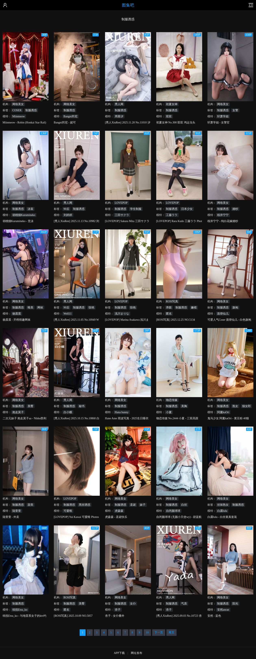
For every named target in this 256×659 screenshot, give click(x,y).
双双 (169, 116)
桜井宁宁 (223, 215)
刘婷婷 (68, 215)
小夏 (169, 412)
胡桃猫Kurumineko (23, 215)
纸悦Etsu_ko (19, 609)
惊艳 (91, 307)
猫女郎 (246, 406)
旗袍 (235, 307)
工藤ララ (171, 215)
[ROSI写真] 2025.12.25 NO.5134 (175, 319)
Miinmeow (18, 116)
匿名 (169, 313)
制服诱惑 (31, 110)
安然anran (223, 609)
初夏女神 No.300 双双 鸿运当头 (175, 122)
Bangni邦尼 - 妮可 (65, 122)
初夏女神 (171, 104)
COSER (17, 110)
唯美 (30, 307)
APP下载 (119, 653)
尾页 (171, 632)
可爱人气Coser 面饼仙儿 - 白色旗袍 (229, 319)
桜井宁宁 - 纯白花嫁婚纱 (222, 221)
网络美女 (18, 104)
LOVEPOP (121, 202)
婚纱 (235, 208)
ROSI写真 (172, 301)
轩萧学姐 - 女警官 (218, 122)
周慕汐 (119, 116)
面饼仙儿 (223, 313)
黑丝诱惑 (84, 504)
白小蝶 (68, 412)
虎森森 (119, 510)
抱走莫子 (18, 412)
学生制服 (135, 208)
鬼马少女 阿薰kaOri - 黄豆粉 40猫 (228, 418)
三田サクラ (122, 215)
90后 (66, 208)
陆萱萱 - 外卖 (11, 516)
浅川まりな (122, 313)
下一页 (158, 632)
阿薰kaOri (223, 412)
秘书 (82, 406)
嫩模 (194, 307)
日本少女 (187, 208)
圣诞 (133, 504)
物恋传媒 (171, 400)
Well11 (68, 313)
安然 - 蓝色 (214, 615)
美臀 (30, 406)
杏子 (117, 609)
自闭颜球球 (173, 510)
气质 (184, 603)
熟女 (235, 406)
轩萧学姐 (223, 116)
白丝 (184, 504)
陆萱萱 (16, 510)
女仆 (133, 603)
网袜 (40, 307)
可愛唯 (68, 510)
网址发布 (136, 653)
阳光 (235, 603)
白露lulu (222, 510)
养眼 (169, 307)
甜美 (30, 504)
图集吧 (128, 5)
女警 (235, 110)
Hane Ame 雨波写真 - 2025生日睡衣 (127, 418)
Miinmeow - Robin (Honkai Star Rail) (24, 122)
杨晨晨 (16, 313)
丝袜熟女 (223, 504)
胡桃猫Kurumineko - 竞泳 (18, 221)
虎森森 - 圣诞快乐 (116, 516)
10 (147, 632)
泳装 (30, 208)
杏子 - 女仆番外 (115, 615)
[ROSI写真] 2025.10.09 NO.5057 (73, 615)
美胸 (184, 406)
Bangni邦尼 (70, 116)
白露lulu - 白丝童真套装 (222, 516)
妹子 (142, 504)
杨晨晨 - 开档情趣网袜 (17, 319)
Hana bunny (122, 412)
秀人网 (119, 104)
